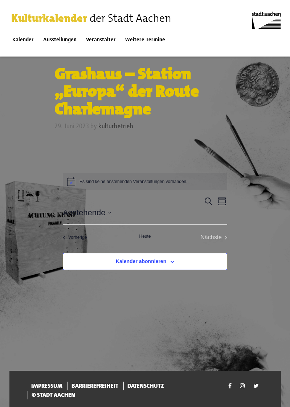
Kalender (23, 39)
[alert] (145, 181)
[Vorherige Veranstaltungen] (75, 237)
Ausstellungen (60, 39)
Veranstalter (101, 39)
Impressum (46, 386)
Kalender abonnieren (141, 261)
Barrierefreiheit (95, 386)
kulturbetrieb (116, 126)
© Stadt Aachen (53, 395)
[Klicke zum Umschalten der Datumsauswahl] (87, 213)
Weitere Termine (145, 39)
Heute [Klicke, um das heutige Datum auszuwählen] (145, 236)
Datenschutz (145, 386)
